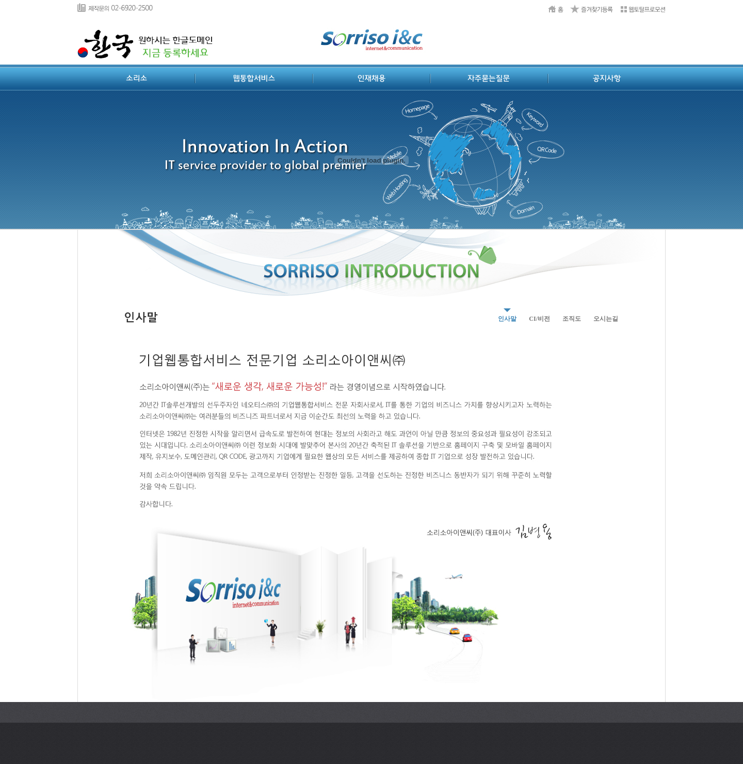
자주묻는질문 (489, 78)
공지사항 (607, 78)
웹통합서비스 (254, 78)
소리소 (136, 78)
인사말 (507, 318)
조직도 (571, 318)
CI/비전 (539, 318)
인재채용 (371, 78)
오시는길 (605, 318)
